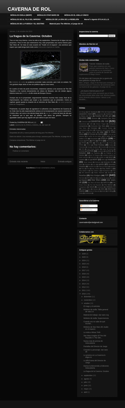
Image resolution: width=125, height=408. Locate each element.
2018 (84, 267)
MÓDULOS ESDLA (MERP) (21, 15)
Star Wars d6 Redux (94, 182)
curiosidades (83, 130)
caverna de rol (20, 125)
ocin (94, 164)
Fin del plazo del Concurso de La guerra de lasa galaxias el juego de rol (95, 79)
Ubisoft (91, 187)
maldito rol (102, 157)
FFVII (100, 141)
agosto (86, 379)
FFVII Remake (111, 141)
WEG (103, 189)
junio (86, 385)
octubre (87, 303)
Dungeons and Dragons (103, 130)
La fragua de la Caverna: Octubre (31, 36)
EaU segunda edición (89, 132)
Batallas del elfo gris (103, 116)
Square (84, 180)
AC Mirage (82, 112)
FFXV (81, 145)
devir (91, 130)
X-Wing (110, 191)
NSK (80, 164)
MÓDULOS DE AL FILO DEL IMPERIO (25, 19)
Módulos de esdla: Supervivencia (96, 318)
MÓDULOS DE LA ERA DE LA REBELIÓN (62, 19)
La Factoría (95, 153)
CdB (91, 124)
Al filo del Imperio (106, 112)
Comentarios (86, 210)
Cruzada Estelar (107, 128)
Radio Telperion (99, 172)
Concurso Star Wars (98, 126)
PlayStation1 (106, 170)
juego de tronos (108, 149)
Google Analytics (93, 147)
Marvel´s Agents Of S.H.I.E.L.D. (96, 19)
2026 (84, 254)
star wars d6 (46, 125)
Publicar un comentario (21, 151)
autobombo (99, 114)
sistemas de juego (103, 178)
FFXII (97, 143)
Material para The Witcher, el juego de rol (66, 24)
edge (102, 132)
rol (40, 125)
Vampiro (95, 189)
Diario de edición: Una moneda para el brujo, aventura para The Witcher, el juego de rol (40, 136)
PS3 (114, 170)
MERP (94, 159)
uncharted (100, 187)
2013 (84, 284)
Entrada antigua (64, 161)
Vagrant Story (86, 189)
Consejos (94, 128)
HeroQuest (112, 147)
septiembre (88, 375)
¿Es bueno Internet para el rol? (92, 91)
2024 (84, 260)
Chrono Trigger (101, 124)
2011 (84, 290)
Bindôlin (25, 93)
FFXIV (111, 143)
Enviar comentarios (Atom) (45, 168)
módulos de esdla (18, 82)
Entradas (85, 206)
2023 (84, 264)
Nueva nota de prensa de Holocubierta (93, 342)
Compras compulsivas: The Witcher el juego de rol (27, 140)
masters (82, 159)
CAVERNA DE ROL (29, 9)
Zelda (81, 193)
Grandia (103, 147)
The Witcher (108, 185)
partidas (112, 166)
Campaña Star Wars (108, 118)
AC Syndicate (93, 112)
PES (82, 168)
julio (85, 382)
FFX (90, 143)
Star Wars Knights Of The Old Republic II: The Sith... (94, 337)
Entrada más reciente (19, 161)
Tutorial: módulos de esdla (99, 64)
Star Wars (96, 180)
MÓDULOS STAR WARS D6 (48, 15)
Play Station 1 (107, 168)
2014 (84, 280)
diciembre (88, 297)
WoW (103, 191)
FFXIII (104, 143)
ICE (83, 149)
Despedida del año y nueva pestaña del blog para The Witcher (32, 133)
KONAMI (82, 151)
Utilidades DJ (110, 187)
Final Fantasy (99, 145)
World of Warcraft (94, 191)
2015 (84, 277)
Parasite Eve (92, 166)
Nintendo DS (108, 162)
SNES (113, 178)
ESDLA (28, 125)
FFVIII (84, 143)
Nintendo (98, 162)
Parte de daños (103, 166)
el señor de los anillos (94, 136)
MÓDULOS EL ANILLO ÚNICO (76, 15)
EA (114, 130)
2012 (84, 287)
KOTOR (90, 151)
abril (86, 392)
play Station (95, 168)
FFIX (93, 141)
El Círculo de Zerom (95, 134)
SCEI (94, 178)
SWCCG (106, 182)
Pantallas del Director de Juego (95, 346)
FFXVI (89, 145)
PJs (88, 168)
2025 (84, 257)
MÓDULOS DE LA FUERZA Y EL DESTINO (27, 24)
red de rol (49, 113)
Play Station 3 (83, 170)
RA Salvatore (86, 172)
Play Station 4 (95, 170)
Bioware (95, 118)
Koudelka (100, 151)
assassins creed (85, 114)
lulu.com (93, 157)
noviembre (88, 300)
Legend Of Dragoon (94, 155)
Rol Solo (81, 178)
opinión (101, 164)
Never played (88, 162)
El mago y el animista (91, 306)
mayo (86, 389)
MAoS (111, 157)
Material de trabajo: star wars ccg (96, 315)
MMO (103, 159)
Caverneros (82, 124)
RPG (88, 178)
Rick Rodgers (95, 175)
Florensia (82, 147)
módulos (35, 125)
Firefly (111, 145)
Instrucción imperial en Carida (48, 47)
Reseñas (82, 175)
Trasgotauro (83, 187)
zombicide (88, 193)
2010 (84, 294)
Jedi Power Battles (93, 149)
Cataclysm (85, 121)
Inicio (43, 161)
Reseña (110, 172)
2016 (84, 274)
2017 (84, 270)
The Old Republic (95, 185)
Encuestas (94, 138)
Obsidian (87, 164)
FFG (87, 141)
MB (89, 159)
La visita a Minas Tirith (91, 332)
